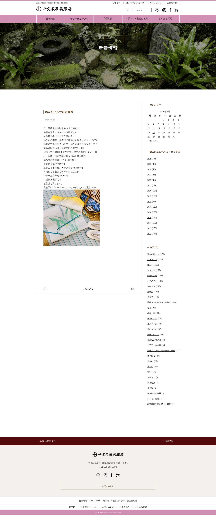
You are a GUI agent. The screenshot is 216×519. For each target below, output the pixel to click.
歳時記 (150, 291)
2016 (149, 212)
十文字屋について (79, 19)
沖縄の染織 (153, 275)
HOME (72, 511)
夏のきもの (153, 324)
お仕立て (151, 381)
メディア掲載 (154, 402)
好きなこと (153, 259)
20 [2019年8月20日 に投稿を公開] (154, 132)
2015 (149, 217)
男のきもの (153, 329)
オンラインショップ (135, 3)
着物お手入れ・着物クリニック (163, 350)
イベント (151, 286)
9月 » (156, 141)
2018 (149, 201)
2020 (149, 191)
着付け (150, 365)
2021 (149, 185)
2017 (149, 207)
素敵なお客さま (155, 340)
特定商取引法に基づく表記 (160, 408)
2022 (149, 180)
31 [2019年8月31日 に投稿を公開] (174, 137)
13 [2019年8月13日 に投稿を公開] (154, 128)
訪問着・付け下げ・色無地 (160, 302)
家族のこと (153, 318)
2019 (149, 196)
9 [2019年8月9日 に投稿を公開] (168, 124)
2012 (149, 233)
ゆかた (150, 265)
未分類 (150, 392)
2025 (149, 164)
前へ (45, 288)
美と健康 (151, 386)
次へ (132, 288)
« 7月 (149, 141)
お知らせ (151, 270)
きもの (150, 370)
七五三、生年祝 (155, 345)
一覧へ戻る (89, 288)
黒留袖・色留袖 (155, 397)
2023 (149, 174)
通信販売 (151, 360)
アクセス (117, 3)
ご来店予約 (172, 3)
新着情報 (50, 19)
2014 (149, 223)
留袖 (149, 376)
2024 (149, 169)
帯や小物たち (154, 254)
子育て (150, 297)
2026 (149, 158)
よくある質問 (141, 511)
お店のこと (153, 281)
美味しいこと (154, 334)
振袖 (149, 307)
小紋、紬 (151, 313)
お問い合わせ (155, 3)
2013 (149, 228)
